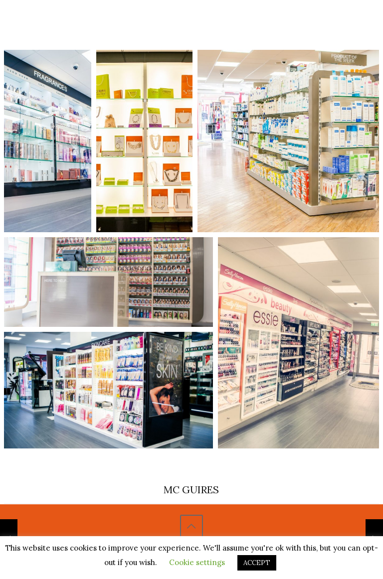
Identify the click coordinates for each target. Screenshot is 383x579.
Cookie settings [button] (197, 562)
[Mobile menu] (348, 21)
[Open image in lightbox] (47, 141)
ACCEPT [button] (256, 563)
